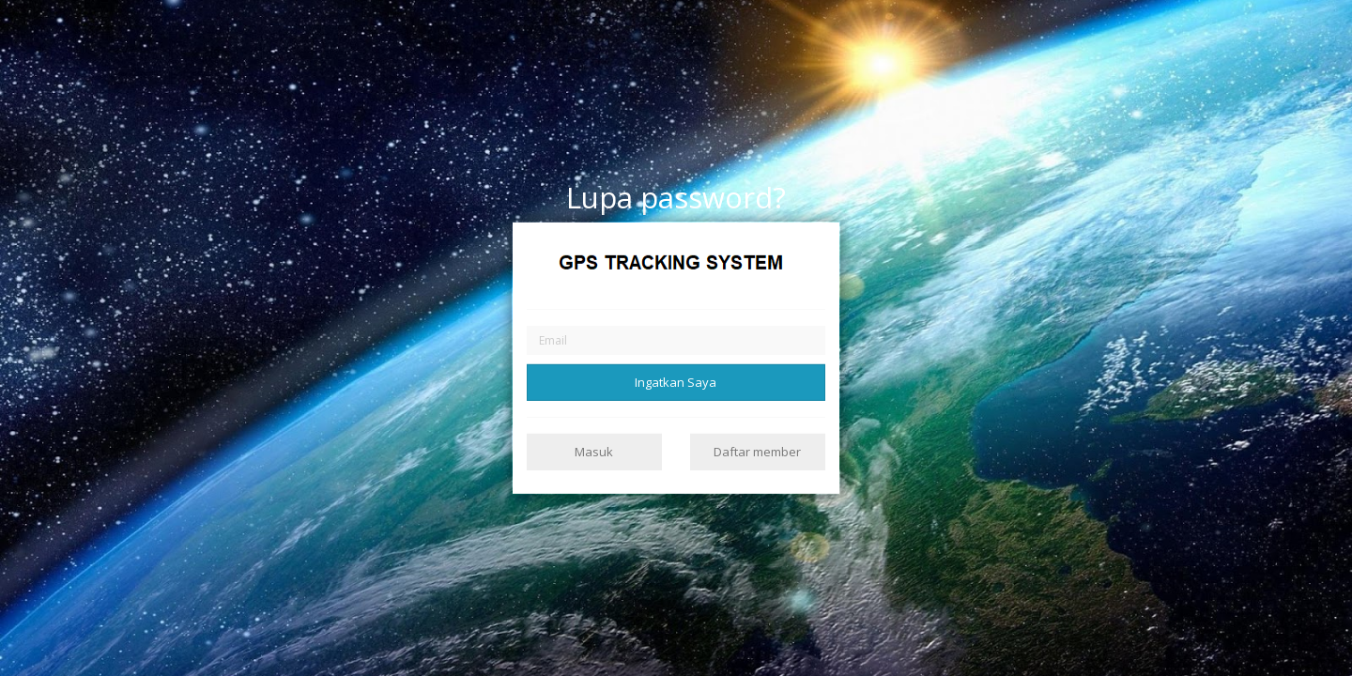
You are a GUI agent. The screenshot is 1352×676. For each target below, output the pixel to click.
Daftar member (757, 451)
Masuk (594, 451)
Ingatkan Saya (675, 381)
